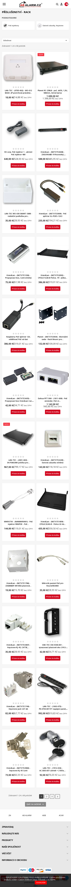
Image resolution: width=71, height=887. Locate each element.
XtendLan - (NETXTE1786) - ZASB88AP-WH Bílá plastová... (18, 584)
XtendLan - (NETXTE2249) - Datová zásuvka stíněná (53, 461)
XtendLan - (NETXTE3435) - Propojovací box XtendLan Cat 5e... (18, 401)
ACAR (61, 815)
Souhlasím (40, 882)
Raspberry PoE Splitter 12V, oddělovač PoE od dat (18, 338)
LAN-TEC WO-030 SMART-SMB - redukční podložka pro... (18, 214)
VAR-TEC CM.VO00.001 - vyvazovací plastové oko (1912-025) (52, 647)
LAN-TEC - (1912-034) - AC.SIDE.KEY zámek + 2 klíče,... (52, 769)
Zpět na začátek (35, 804)
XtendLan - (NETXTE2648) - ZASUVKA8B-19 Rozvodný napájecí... (53, 154)
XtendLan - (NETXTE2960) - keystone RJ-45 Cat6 (18, 769)
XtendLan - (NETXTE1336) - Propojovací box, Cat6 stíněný (18, 276)
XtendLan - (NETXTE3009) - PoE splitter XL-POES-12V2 (52, 214)
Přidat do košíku (18, 104)
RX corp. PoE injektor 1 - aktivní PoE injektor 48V (18, 153)
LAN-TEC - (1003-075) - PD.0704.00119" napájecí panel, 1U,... (52, 709)
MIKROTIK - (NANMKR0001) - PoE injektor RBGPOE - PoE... (18, 522)
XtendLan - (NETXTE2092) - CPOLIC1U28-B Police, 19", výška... (52, 276)
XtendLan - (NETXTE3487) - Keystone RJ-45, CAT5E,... (18, 646)
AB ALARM (26, 815)
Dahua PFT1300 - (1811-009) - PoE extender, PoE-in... (52, 399)
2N (10, 815)
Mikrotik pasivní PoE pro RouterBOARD (52, 584)
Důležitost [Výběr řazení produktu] (35, 40)
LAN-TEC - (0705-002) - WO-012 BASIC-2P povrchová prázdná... (18, 91)
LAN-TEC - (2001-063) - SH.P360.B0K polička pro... (18, 461)
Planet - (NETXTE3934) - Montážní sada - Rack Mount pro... (53, 338)
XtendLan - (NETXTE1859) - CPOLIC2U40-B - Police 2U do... (53, 522)
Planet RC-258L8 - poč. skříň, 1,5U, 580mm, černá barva (53, 91)
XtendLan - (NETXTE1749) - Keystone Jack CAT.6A (18, 707)
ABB (44, 815)
